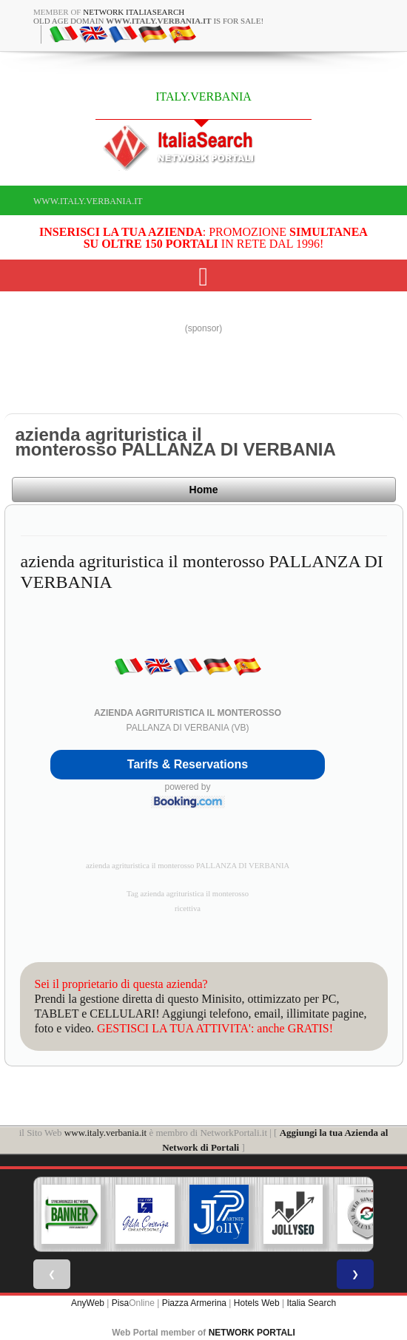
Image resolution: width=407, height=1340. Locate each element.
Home (203, 489)
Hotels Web (257, 1303)
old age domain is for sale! (148, 20)
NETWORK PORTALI (252, 1332)
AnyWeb (87, 1303)
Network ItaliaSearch (133, 11)
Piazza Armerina (194, 1303)
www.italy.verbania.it (87, 201)
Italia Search (311, 1303)
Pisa (120, 1303)
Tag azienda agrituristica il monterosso (188, 894)
